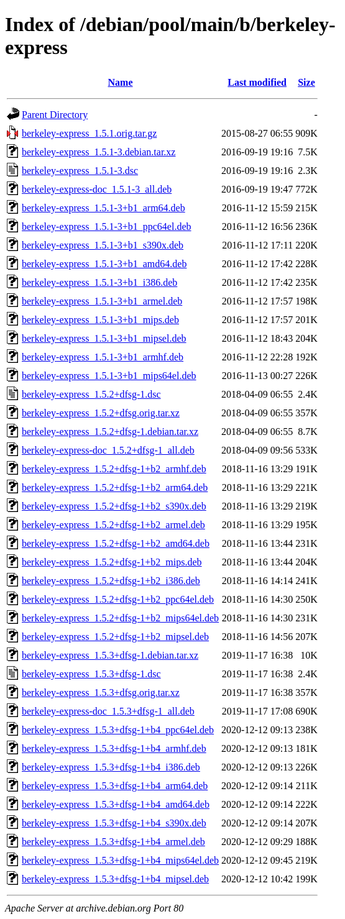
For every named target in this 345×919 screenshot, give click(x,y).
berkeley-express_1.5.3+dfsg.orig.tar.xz (101, 692)
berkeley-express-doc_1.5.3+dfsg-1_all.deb (108, 711)
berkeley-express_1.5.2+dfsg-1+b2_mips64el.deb (120, 618)
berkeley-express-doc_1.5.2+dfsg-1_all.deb (108, 450)
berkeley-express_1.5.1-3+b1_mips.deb (100, 319)
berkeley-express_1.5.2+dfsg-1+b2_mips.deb (112, 562)
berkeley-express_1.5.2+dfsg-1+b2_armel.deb (113, 524)
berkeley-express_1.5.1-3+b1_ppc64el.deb (106, 226)
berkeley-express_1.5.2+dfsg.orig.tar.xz (101, 413)
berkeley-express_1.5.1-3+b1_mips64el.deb (109, 375)
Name (120, 82)
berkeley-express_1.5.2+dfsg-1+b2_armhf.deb (114, 469)
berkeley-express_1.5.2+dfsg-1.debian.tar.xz (110, 431)
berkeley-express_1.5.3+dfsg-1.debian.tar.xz (110, 655)
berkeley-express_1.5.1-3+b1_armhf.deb (102, 357)
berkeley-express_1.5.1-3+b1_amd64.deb (104, 263)
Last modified (257, 82)
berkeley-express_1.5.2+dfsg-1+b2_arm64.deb (115, 487)
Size (306, 82)
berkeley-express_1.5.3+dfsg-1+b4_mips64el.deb (120, 860)
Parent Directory (55, 114)
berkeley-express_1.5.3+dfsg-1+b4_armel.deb (113, 841)
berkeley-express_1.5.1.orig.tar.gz (89, 133)
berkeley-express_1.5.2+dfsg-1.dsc (91, 394)
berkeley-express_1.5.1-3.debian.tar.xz (98, 152)
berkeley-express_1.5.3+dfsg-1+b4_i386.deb (111, 767)
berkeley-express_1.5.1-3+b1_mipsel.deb (104, 338)
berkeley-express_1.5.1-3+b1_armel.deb (102, 301)
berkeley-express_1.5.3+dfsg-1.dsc (91, 674)
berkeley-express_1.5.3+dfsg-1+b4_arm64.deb (115, 785)
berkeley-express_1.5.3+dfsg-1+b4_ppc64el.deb (118, 730)
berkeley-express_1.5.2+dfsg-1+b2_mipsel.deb (115, 636)
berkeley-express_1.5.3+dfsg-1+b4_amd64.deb (115, 804)
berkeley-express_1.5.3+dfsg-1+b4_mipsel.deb (115, 879)
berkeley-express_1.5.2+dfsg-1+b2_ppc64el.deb (118, 599)
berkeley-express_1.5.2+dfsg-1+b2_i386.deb (111, 580)
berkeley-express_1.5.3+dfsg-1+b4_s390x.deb (114, 823)
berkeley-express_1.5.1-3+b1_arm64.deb (103, 208)
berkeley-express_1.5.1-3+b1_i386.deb (99, 282)
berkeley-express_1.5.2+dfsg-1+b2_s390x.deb (114, 506)
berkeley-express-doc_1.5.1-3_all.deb (97, 189)
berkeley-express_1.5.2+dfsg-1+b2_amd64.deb (115, 543)
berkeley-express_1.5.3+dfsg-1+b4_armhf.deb (114, 748)
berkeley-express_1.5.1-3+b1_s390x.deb (102, 245)
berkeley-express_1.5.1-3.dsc (80, 170)
